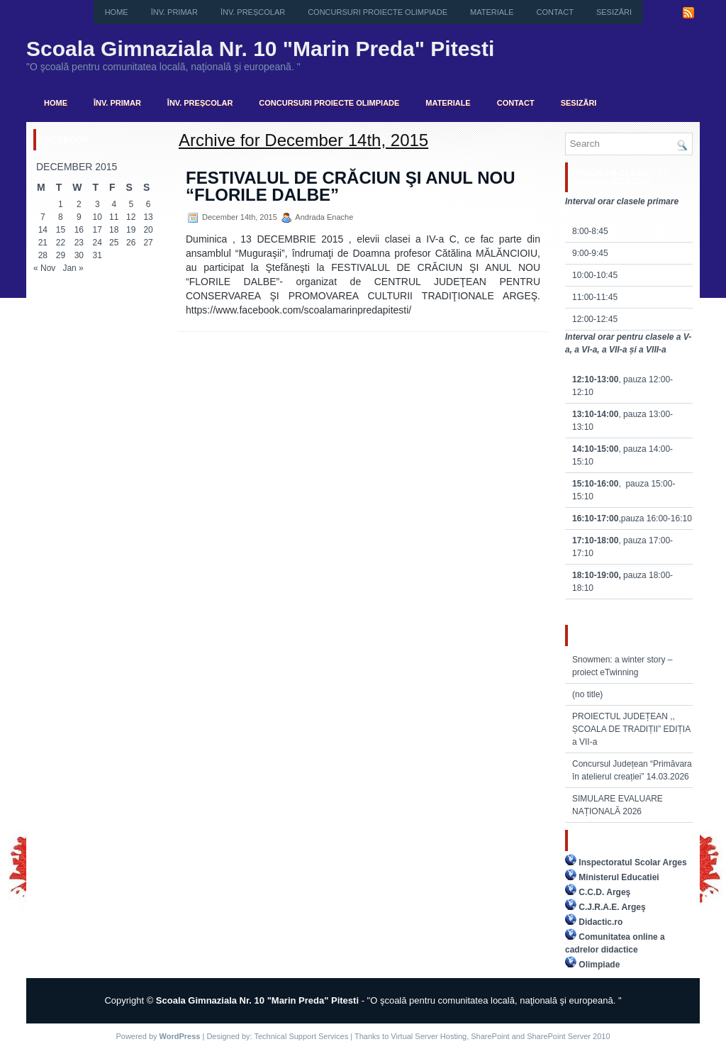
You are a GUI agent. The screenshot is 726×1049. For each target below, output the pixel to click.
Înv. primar (174, 12)
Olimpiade (599, 965)
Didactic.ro (600, 922)
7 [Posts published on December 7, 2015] (42, 217)
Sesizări (614, 12)
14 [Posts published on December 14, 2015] (43, 230)
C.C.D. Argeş (604, 892)
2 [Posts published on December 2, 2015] (79, 204)
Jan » (72, 268)
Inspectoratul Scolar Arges (632, 862)
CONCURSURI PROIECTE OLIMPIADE (377, 12)
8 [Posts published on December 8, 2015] (60, 217)
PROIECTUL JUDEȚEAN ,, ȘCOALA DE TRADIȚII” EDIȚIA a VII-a (631, 729)
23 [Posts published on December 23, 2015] (79, 243)
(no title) (587, 694)
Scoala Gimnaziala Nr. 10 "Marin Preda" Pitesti (260, 48)
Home (116, 12)
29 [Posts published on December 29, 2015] (60, 255)
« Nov (44, 268)
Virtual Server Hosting (429, 1036)
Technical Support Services (302, 1036)
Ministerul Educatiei (619, 877)
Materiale (492, 12)
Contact (555, 12)
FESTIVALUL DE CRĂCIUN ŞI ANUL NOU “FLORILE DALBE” (350, 186)
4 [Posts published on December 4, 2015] (113, 204)
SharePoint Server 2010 (568, 1036)
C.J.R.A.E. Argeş (612, 907)
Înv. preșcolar (252, 12)
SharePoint (490, 1036)
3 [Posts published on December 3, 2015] (97, 204)
